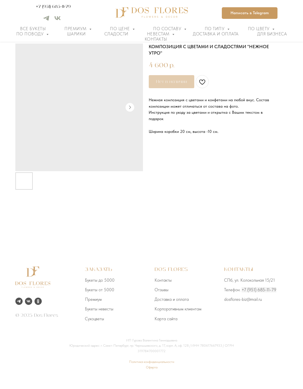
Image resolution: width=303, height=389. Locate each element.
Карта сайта (166, 318)
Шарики (76, 34)
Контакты (156, 39)
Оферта (151, 367)
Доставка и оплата (216, 34)
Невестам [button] (159, 34)
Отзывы (161, 289)
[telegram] (46, 20)
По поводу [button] (30, 34)
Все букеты (33, 28)
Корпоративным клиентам (178, 309)
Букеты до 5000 (100, 280)
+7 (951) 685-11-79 (53, 7)
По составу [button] (168, 28)
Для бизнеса (272, 34)
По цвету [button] (259, 28)
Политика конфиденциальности (151, 362)
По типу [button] (215, 28)
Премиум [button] (76, 28)
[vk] (57, 20)
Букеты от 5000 (99, 289)
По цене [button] (120, 28)
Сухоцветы (94, 318)
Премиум (93, 299)
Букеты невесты (99, 309)
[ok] (38, 301)
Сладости (116, 34)
